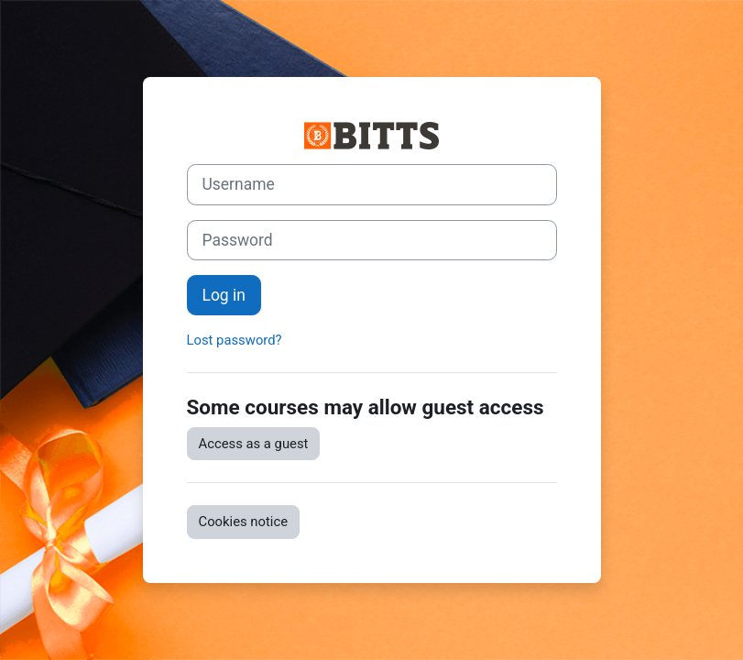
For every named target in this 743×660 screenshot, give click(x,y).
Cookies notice (244, 521)
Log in (224, 295)
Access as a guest (254, 443)
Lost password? (234, 340)
